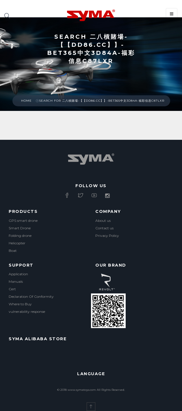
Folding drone (20, 235)
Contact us (104, 228)
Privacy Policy (107, 235)
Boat (13, 250)
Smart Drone (20, 228)
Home (26, 101)
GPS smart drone (23, 220)
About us (103, 220)
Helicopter (17, 243)
